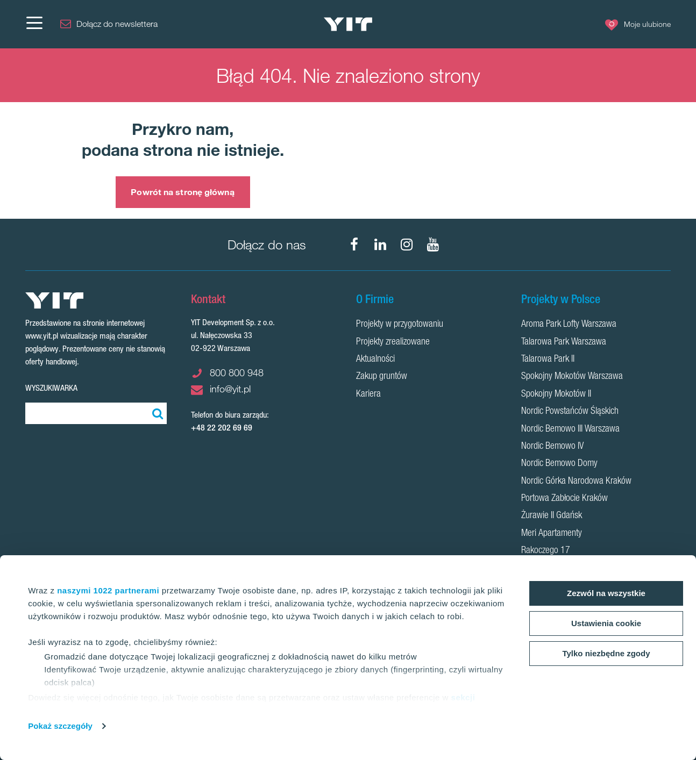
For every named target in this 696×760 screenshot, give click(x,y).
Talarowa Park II (547, 359)
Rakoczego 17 (545, 551)
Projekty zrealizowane (393, 342)
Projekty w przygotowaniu (399, 324)
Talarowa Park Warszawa (563, 342)
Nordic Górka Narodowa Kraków (576, 481)
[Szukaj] (156, 413)
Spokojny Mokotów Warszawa (572, 377)
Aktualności (375, 359)
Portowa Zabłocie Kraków (564, 499)
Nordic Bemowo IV (552, 446)
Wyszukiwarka (51, 388)
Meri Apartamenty (551, 534)
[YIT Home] (348, 24)
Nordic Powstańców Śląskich (570, 412)
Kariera (368, 394)
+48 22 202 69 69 (221, 427)
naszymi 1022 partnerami (108, 590)
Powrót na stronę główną (182, 192)
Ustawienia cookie (606, 623)
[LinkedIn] (380, 244)
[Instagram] (406, 244)
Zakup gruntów (381, 377)
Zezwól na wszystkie (606, 593)
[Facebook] (354, 244)
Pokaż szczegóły (60, 725)
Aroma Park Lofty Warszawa (568, 324)
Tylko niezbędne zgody (606, 653)
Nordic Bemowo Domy (559, 464)
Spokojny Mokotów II (556, 394)
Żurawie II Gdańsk (551, 516)
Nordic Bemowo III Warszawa (570, 429)
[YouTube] (433, 244)
